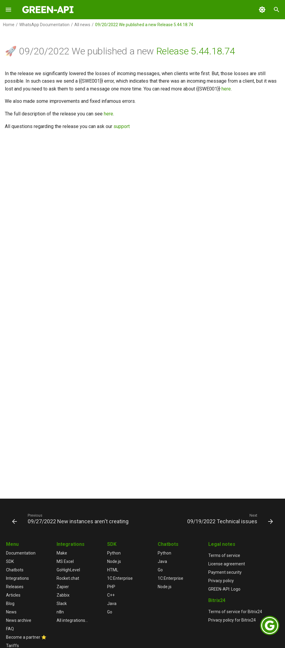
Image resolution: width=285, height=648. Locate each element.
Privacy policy (221, 580)
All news (82, 24)
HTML (112, 569)
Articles (13, 595)
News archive (18, 620)
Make (62, 553)
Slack (62, 603)
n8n (60, 612)
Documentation (21, 553)
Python (114, 553)
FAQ (10, 628)
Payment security (225, 572)
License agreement (226, 563)
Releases (14, 586)
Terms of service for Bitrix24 (235, 611)
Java (111, 603)
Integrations (17, 578)
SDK (10, 561)
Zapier (63, 586)
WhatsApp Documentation (44, 24)
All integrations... (72, 620)
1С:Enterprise (120, 578)
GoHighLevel (68, 569)
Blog (10, 603)
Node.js (114, 561)
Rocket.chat (68, 578)
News (11, 612)
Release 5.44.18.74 (195, 51)
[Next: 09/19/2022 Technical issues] (229, 518)
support (121, 126)
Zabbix (63, 595)
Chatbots (14, 569)
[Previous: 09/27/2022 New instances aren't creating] (71, 518)
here (226, 89)
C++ (111, 595)
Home (8, 24)
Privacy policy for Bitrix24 (232, 620)
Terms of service (224, 555)
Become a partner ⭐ (26, 637)
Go (109, 612)
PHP (111, 586)
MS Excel (65, 561)
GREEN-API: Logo (224, 589)
